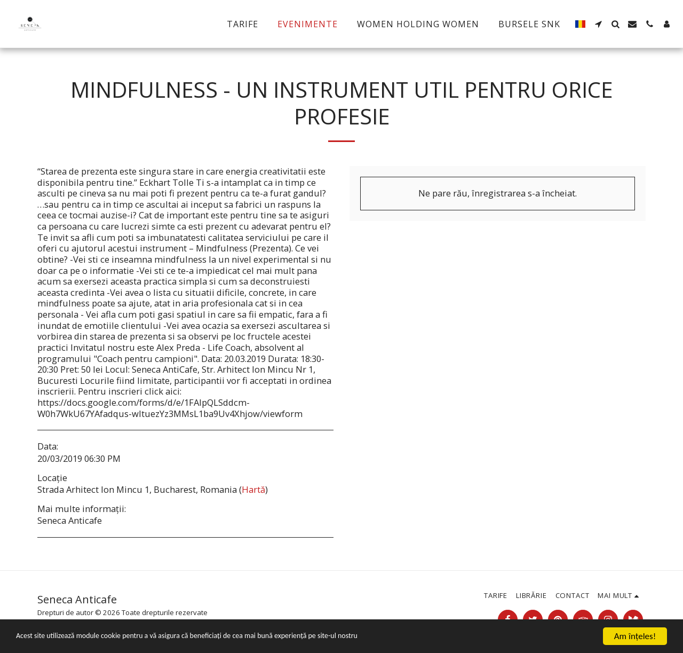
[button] (598, 24)
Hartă (253, 489)
